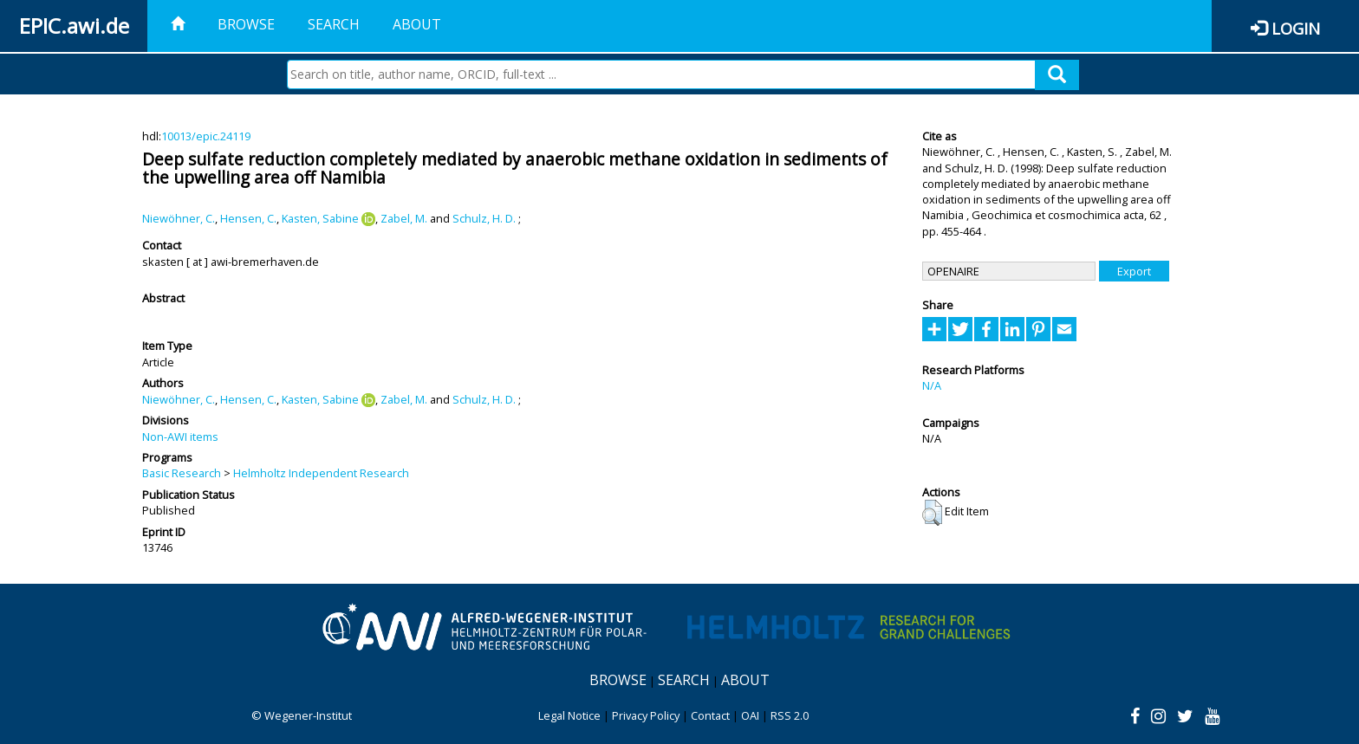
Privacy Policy (646, 715)
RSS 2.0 (790, 715)
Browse (246, 24)
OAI (750, 715)
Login (1295, 28)
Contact (710, 715)
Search (334, 24)
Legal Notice (569, 715)
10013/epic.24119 (205, 136)
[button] (932, 513)
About (417, 24)
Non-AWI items (180, 436)
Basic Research (181, 473)
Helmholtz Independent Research (321, 473)
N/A (931, 385)
